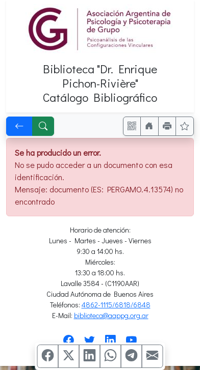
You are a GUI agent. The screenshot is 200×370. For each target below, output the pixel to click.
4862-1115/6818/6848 (116, 304)
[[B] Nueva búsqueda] (43, 126)
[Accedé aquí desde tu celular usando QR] (132, 126)
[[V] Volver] (19, 126)
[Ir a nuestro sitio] (149, 126)
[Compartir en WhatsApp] (110, 356)
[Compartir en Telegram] (131, 356)
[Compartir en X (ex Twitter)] (69, 356)
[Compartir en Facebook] (48, 356)
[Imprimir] (167, 126)
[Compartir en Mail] (152, 356)
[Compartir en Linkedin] (90, 356)
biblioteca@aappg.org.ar (111, 315)
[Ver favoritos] (185, 126)
